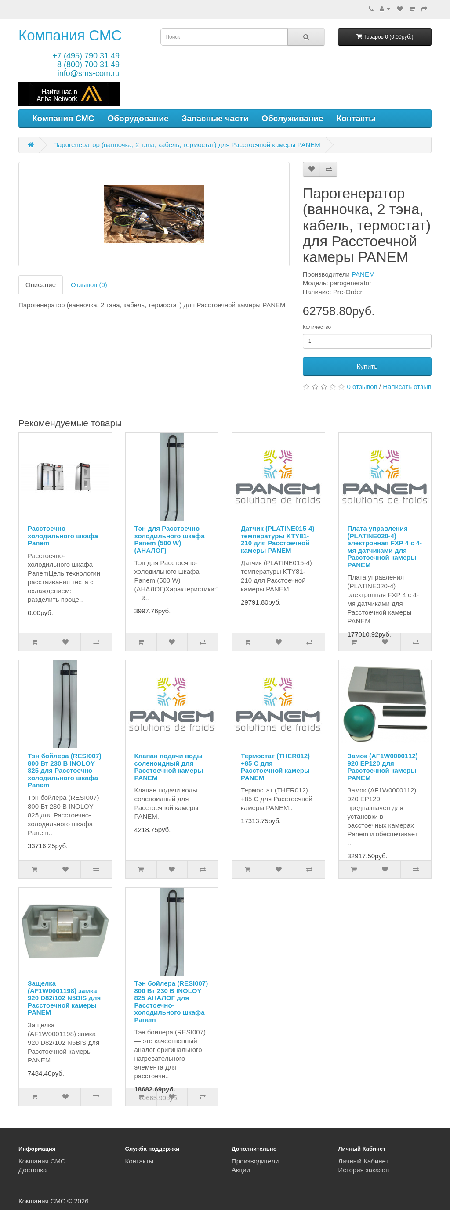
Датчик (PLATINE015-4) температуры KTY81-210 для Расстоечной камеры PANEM (277, 539)
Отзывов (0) (89, 284)
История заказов (363, 1170)
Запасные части (215, 118)
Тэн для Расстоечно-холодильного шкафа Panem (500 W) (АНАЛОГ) (169, 539)
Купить (367, 366)
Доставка (32, 1170)
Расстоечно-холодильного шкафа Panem (63, 536)
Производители (255, 1161)
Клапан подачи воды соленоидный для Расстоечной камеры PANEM (168, 766)
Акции (241, 1170)
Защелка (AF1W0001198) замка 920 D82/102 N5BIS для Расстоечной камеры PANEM (64, 998)
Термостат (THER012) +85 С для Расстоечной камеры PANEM (275, 766)
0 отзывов (362, 386)
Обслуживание (292, 118)
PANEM (363, 274)
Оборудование (138, 118)
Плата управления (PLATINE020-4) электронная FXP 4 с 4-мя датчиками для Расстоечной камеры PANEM (385, 547)
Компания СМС (70, 35)
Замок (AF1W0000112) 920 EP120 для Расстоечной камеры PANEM (383, 766)
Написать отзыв (407, 386)
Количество (317, 327)
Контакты (356, 118)
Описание (40, 284)
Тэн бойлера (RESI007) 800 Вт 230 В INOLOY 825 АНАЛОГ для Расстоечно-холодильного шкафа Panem (171, 1001)
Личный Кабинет (363, 1161)
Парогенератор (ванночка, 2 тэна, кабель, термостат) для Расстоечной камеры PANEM (186, 144)
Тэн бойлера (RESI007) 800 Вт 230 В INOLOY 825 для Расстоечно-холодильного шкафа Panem (65, 770)
